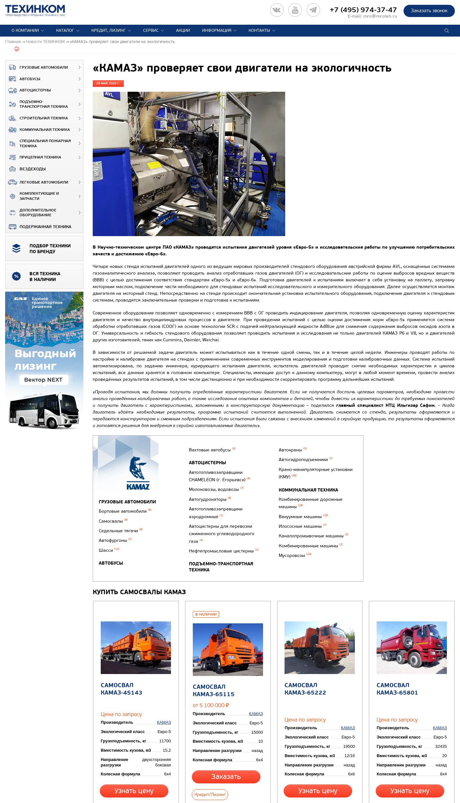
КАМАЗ (165, 692)
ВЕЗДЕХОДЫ (25, 169)
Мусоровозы (293, 553)
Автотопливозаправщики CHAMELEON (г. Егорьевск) (218, 481)
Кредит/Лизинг (246, 760)
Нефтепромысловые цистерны (222, 543)
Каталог (65, 30)
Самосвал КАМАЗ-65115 (212, 670)
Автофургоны (115, 535)
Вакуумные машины (301, 520)
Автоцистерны (28, 90)
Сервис (151, 30)
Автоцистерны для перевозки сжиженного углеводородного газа (220, 528)
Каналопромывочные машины (311, 537)
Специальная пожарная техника (38, 144)
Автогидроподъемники (304, 471)
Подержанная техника (38, 226)
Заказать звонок (429, 10)
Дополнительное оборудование (30, 213)
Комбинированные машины (309, 545)
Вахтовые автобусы (211, 457)
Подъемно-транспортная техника (36, 104)
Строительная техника (36, 118)
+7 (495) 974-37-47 (363, 9)
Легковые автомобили (36, 182)
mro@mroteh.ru (380, 16)
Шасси (109, 543)
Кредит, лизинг (108, 30)
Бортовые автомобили (125, 510)
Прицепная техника (33, 157)
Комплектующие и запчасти (32, 196)
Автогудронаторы (209, 500)
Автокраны (291, 463)
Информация (216, 30)
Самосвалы (113, 518)
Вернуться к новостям (114, 788)
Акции (183, 30)
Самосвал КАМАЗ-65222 (304, 669)
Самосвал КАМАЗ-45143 (120, 669)
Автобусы (22, 78)
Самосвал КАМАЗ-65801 (396, 669)
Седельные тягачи (121, 527)
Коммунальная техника (37, 129)
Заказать (208, 760)
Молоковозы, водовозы (215, 492)
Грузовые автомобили (36, 67)
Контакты (259, 30)
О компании (25, 30)
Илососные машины (301, 529)
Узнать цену (134, 760)
